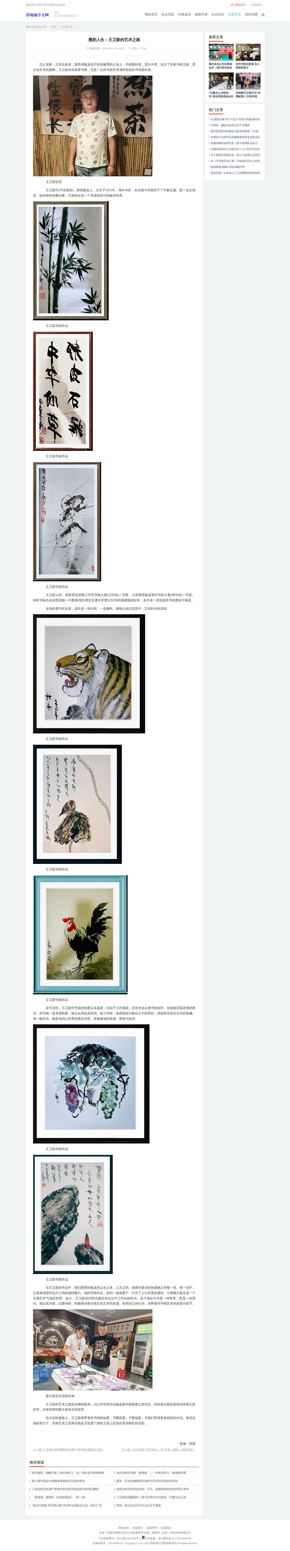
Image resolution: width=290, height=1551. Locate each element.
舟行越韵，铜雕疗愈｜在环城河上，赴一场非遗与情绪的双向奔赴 (68, 1474)
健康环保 (201, 14)
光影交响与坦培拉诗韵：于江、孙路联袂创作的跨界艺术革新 (152, 1490)
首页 (53, 26)
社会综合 (218, 14)
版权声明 (152, 1527)
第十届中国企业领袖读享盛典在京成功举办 (58, 1481)
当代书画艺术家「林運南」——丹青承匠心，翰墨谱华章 (151, 1472)
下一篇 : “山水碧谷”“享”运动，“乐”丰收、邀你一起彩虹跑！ (158, 1449)
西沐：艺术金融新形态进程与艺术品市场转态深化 (147, 1481)
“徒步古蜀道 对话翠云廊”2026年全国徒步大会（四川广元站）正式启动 (67, 1507)
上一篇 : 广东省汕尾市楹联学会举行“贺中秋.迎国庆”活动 (68, 1449)
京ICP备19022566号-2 (129, 1538)
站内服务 (258, 4)
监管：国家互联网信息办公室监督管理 (121, 1532)
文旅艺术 (234, 14)
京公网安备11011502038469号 (174, 1538)
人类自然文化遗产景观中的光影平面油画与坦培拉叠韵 (65, 1489)
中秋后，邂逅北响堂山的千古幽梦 (230, 125)
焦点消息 (168, 14)
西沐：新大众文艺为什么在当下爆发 (138, 1505)
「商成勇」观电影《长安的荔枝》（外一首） (60, 1497)
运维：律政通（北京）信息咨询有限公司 (167, 1532)
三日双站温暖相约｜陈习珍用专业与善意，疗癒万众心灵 (151, 1497)
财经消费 (251, 14)
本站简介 (138, 1527)
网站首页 (151, 14)
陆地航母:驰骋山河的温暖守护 (228, 166)
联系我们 (166, 1527)
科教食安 (184, 14)
